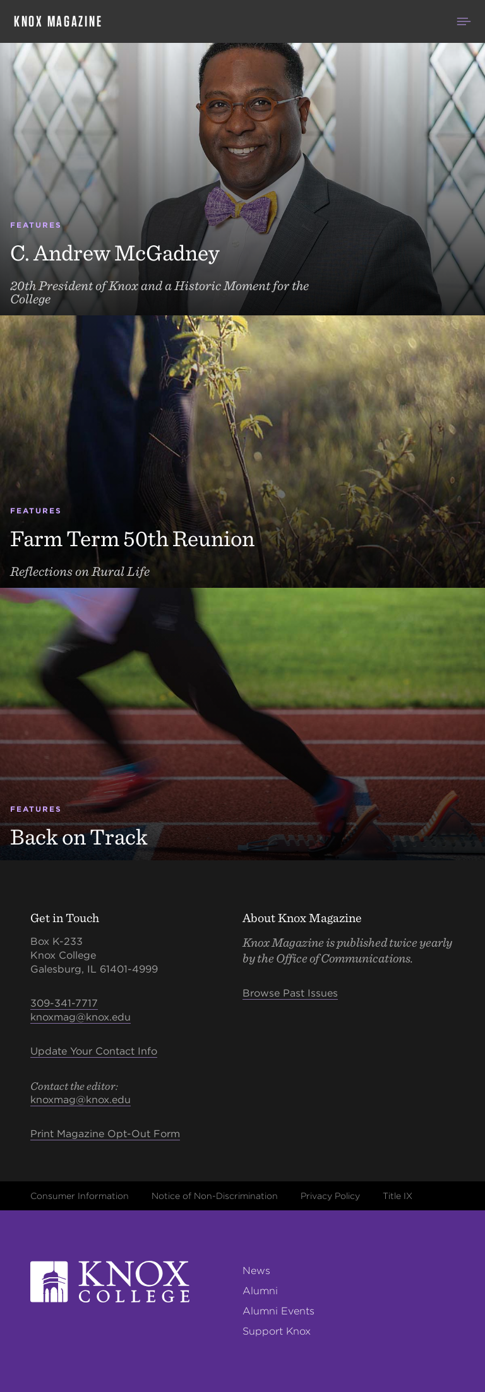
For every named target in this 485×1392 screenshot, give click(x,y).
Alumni (260, 1291)
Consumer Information (79, 1196)
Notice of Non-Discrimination (215, 1196)
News (256, 1271)
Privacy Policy (330, 1196)
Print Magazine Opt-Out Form (105, 1134)
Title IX (397, 1196)
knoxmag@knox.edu (80, 1017)
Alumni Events (278, 1311)
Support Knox (276, 1331)
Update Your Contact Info (93, 1051)
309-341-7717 (64, 1003)
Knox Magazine (58, 21)
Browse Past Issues (290, 993)
